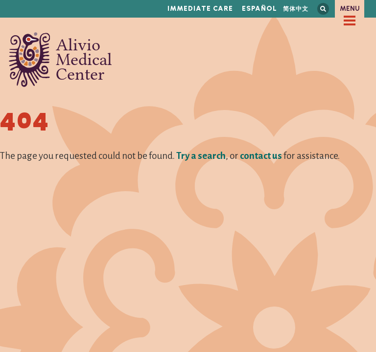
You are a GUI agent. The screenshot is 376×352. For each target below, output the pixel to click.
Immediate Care (200, 8)
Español (259, 8)
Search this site (323, 9)
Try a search (201, 156)
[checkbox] (349, 20)
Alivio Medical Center (60, 59)
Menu (350, 8)
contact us (261, 156)
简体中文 (295, 8)
